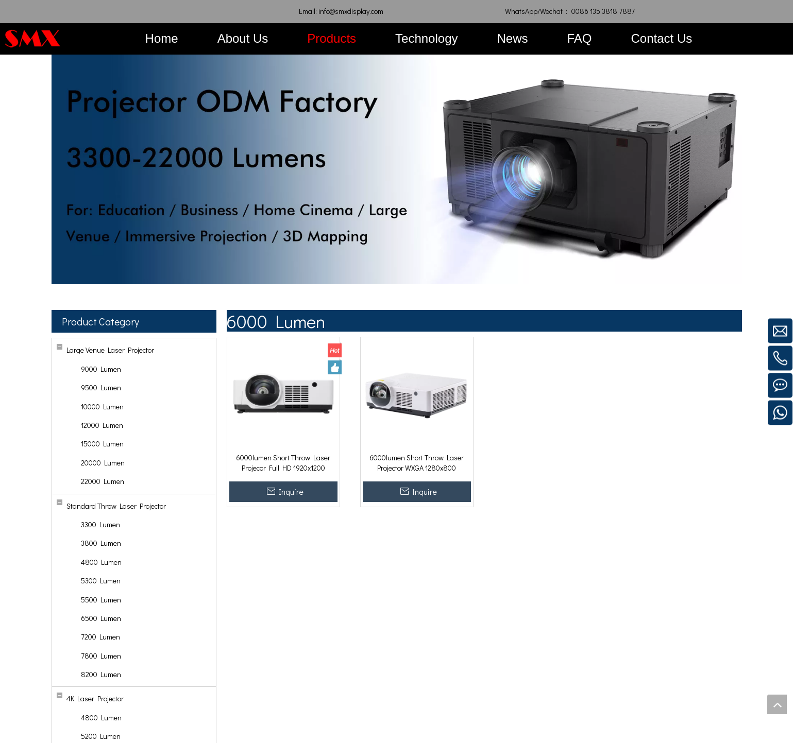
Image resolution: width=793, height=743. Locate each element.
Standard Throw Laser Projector (116, 506)
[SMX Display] (33, 38)
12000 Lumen (102, 425)
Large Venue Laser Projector (110, 350)
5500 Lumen (101, 599)
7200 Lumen (100, 637)
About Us (242, 38)
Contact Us (662, 38)
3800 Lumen (101, 543)
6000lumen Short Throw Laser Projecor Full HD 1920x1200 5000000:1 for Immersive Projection (283, 463)
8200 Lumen (101, 674)
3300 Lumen (100, 524)
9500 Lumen (101, 387)
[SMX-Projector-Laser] (397, 170)
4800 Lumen (101, 562)
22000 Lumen (102, 481)
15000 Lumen (102, 443)
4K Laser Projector (95, 698)
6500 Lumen (101, 618)
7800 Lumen (101, 656)
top (777, 704)
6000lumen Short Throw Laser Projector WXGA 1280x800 (416, 463)
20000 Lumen (103, 463)
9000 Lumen (101, 369)
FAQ (579, 38)
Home (161, 38)
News (512, 38)
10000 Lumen (102, 406)
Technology (426, 38)
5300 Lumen (101, 580)
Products (331, 38)
